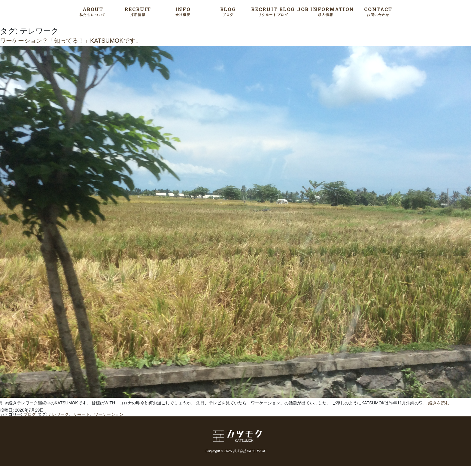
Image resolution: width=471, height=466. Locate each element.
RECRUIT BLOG (273, 11)
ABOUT (92, 11)
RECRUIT (137, 11)
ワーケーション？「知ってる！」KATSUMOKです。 (70, 40)
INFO (182, 11)
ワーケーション (108, 414)
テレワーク (58, 414)
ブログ (29, 414)
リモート (81, 414)
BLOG (228, 11)
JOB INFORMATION (326, 11)
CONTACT (378, 11)
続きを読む (438, 402)
